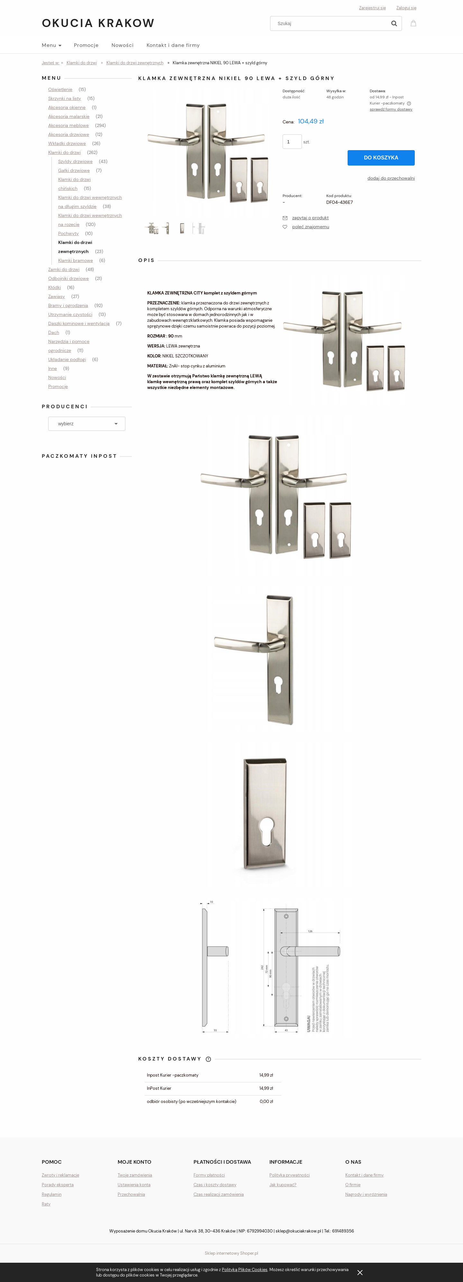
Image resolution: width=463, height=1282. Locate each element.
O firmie (352, 1184)
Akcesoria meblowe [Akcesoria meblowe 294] (68, 125)
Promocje (58, 386)
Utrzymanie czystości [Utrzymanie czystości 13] (70, 314)
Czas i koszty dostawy (215, 1184)
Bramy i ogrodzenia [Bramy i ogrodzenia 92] (68, 305)
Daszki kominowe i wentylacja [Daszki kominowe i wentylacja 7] (79, 323)
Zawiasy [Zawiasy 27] (56, 296)
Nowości (57, 377)
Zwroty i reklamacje (60, 1175)
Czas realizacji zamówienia (219, 1194)
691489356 (343, 1231)
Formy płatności (209, 1175)
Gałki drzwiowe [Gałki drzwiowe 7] (74, 170)
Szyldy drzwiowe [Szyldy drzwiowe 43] (75, 161)
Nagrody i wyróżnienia (366, 1194)
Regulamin (51, 1194)
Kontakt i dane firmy (364, 1175)
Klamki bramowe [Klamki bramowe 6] (75, 260)
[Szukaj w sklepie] (330, 23)
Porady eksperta (58, 1184)
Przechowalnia (131, 1194)
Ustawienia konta (134, 1184)
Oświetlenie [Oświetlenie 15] (60, 89)
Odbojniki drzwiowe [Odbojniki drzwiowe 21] (68, 278)
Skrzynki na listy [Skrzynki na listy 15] (64, 98)
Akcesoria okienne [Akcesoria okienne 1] (67, 107)
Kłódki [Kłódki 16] (54, 287)
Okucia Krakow (98, 23)
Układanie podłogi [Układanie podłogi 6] (67, 359)
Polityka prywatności (289, 1175)
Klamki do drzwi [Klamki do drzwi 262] (64, 152)
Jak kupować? (282, 1184)
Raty (46, 1204)
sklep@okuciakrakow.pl (298, 1231)
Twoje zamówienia (135, 1175)
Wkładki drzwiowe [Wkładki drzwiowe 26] (67, 143)
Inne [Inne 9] (52, 368)
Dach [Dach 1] (53, 332)
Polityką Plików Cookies (245, 1269)
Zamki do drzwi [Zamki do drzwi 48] (63, 269)
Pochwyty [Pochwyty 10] (68, 233)
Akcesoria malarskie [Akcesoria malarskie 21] (68, 116)
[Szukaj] (394, 23)
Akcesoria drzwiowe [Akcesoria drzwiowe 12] (68, 134)
